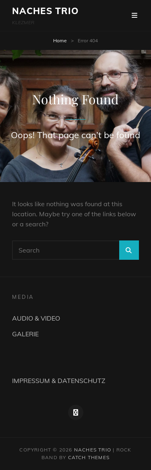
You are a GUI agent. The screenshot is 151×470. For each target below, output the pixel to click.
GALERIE (25, 334)
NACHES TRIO (45, 11)
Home (60, 40)
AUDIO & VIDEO (36, 318)
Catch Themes (89, 457)
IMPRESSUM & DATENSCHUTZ (58, 381)
